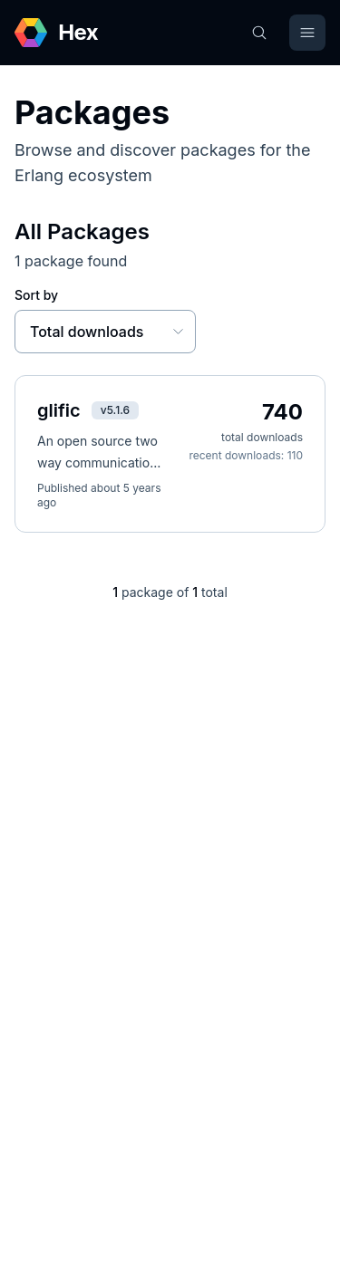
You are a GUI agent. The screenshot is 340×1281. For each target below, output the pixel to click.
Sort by (36, 295)
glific (59, 410)
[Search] (259, 32)
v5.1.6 (115, 410)
